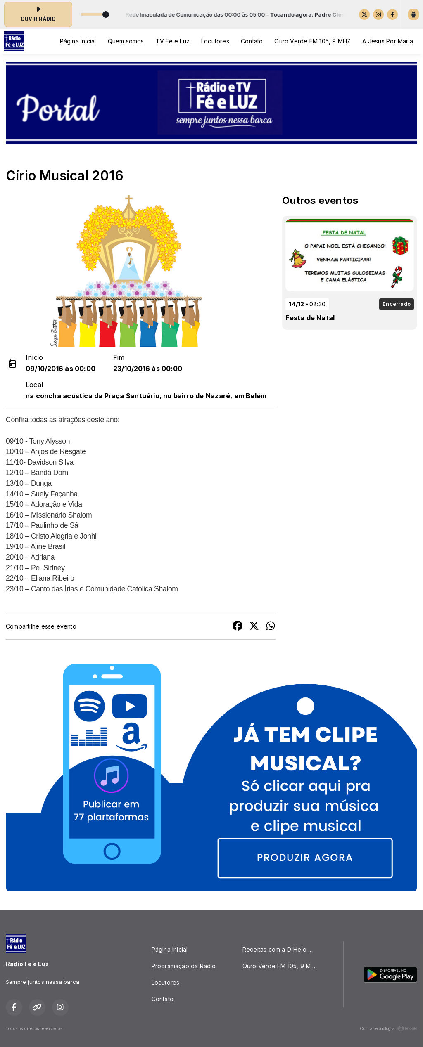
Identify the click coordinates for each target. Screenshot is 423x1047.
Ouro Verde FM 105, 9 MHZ (312, 41)
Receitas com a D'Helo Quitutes (282, 949)
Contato (252, 41)
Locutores (215, 41)
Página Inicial (78, 41)
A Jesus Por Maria (387, 41)
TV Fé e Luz (173, 41)
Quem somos (126, 41)
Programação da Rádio (184, 965)
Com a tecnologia (388, 1028)
